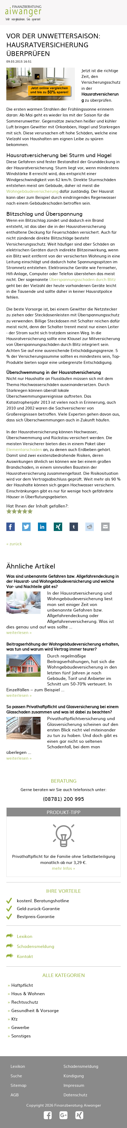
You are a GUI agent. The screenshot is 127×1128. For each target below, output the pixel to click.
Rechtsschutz (24, 1002)
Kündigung (74, 1076)
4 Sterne (24, 511)
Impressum (74, 1085)
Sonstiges (21, 1035)
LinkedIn (42, 527)
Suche (16, 1076)
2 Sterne (14, 511)
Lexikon (24, 936)
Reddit (89, 527)
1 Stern (8, 511)
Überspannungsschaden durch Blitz (82, 279)
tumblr (74, 527)
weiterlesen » (19, 632)
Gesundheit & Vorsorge (35, 1010)
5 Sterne (29, 511)
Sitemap (18, 1085)
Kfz (14, 1019)
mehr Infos (62, 868)
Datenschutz (75, 1095)
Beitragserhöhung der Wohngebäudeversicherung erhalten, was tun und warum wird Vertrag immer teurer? (62, 646)
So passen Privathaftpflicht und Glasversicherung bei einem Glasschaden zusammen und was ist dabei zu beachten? (62, 709)
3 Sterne (19, 511)
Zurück (15, 543)
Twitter (26, 527)
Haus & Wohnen (28, 993)
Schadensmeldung (35, 946)
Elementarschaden (24, 449)
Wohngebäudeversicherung (32, 191)
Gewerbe (20, 1027)
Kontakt (25, 956)
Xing (58, 527)
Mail (105, 527)
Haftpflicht (22, 985)
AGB (15, 1095)
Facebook (10, 527)
